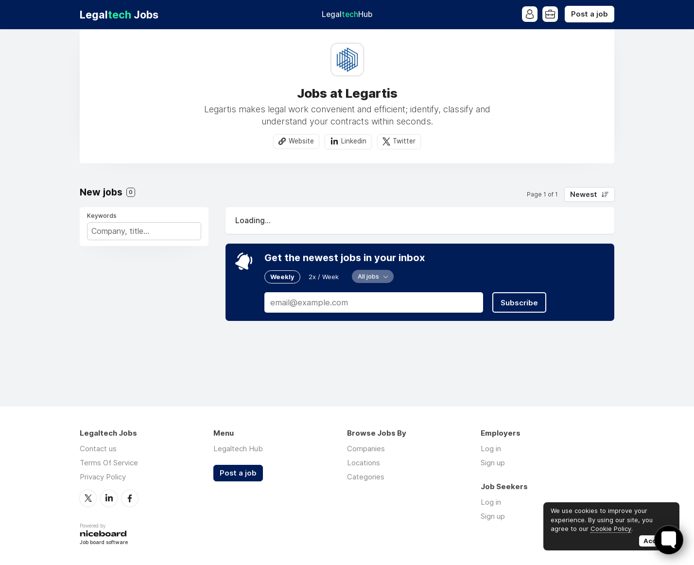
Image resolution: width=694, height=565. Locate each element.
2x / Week (324, 277)
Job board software (104, 543)
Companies (366, 448)
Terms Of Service (109, 462)
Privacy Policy (103, 476)
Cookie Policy (610, 528)
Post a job (589, 14)
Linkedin (353, 141)
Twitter (404, 141)
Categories (365, 476)
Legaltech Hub (238, 448)
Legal (347, 14)
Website (301, 141)
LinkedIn (109, 498)
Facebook (129, 498)
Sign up (493, 462)
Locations (363, 462)
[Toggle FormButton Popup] (668, 539)
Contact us (98, 448)
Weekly (282, 277)
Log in (491, 448)
